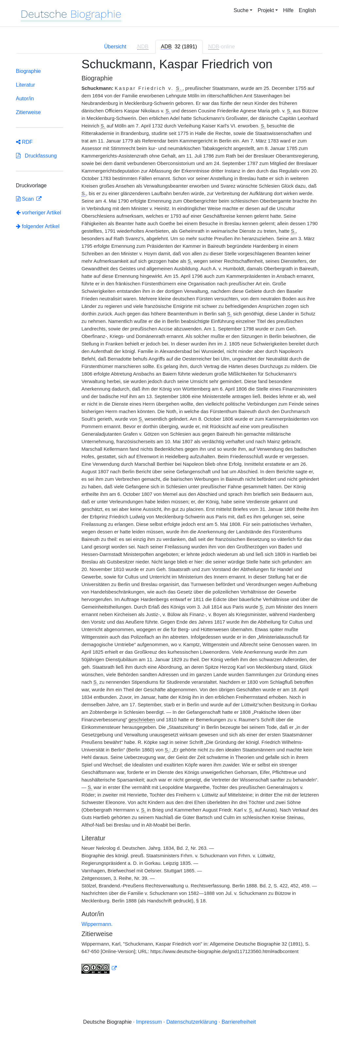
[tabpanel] (169, 519)
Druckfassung (36, 156)
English (307, 10)
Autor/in (25, 98)
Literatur (25, 85)
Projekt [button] (266, 10)
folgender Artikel (37, 226)
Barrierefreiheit (239, 1022)
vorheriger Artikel (38, 212)
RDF (24, 142)
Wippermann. (96, 924)
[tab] (178, 47)
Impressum (149, 1022)
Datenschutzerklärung (191, 1022)
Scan (25, 199)
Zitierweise (28, 112)
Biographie (28, 71)
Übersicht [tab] (115, 46)
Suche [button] (241, 10)
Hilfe (288, 10)
